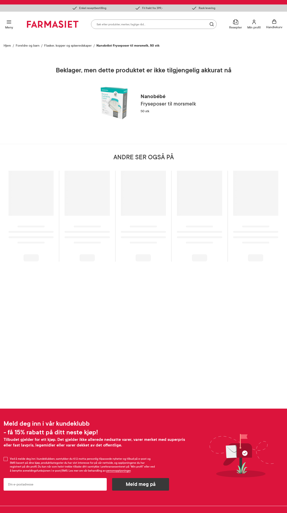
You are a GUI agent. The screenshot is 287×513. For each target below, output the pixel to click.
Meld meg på (141, 484)
